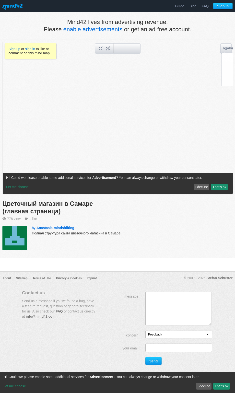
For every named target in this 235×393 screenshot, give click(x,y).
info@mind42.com (41, 316)
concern (132, 335)
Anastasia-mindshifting (55, 228)
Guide (179, 6)
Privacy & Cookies (69, 278)
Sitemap (22, 278)
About (6, 278)
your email (130, 348)
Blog (193, 6)
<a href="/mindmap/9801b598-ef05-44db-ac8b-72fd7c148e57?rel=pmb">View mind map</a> (117, 118)
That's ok (221, 386)
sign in (30, 49)
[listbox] (178, 334)
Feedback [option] (155, 334)
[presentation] (207, 334)
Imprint (92, 278)
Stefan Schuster (219, 278)
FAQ (205, 6)
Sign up (14, 49)
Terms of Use (42, 278)
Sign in (223, 6)
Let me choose (14, 386)
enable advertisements (92, 29)
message (131, 296)
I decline (204, 386)
